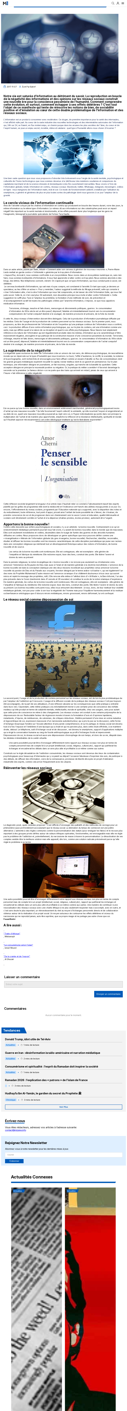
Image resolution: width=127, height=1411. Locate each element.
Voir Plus (63, 1107)
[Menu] (122, 3)
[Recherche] (113, 3)
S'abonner (14, 1161)
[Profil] (118, 3)
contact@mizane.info (15, 1130)
